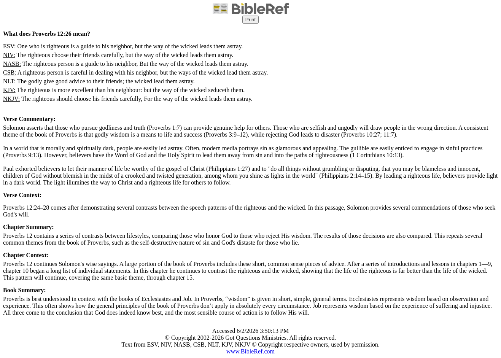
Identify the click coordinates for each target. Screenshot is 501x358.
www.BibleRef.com (250, 351)
